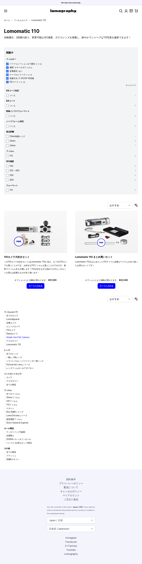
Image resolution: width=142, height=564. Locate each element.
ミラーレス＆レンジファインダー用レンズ (24, 361)
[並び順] (120, 205)
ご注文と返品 (71, 499)
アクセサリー (12, 341)
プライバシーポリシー (71, 483)
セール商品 (9, 428)
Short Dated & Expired (17, 423)
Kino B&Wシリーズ (14, 412)
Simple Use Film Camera (17, 337)
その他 (7, 448)
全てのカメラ (12, 315)
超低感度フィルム (14, 419)
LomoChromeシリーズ (16, 415)
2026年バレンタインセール (18, 439)
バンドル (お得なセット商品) (19, 443)
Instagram (71, 537)
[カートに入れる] (35, 286)
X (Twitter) (71, 545)
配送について (71, 487)
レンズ (7, 350)
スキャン (10, 408)
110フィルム (11, 404)
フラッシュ (11, 455)
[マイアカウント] (126, 11)
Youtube (71, 549)
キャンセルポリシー (71, 491)
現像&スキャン (12, 459)
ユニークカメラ (13, 326)
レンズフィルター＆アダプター (20, 368)
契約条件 (71, 479)
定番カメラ (11, 323)
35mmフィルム (13, 397)
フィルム (8, 390)
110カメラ (10, 330)
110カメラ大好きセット (16, 256)
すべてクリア (131, 85)
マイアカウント (71, 495)
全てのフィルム (13, 394)
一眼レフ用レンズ (14, 357)
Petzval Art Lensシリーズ (18, 364)
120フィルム (12, 401)
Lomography (71, 553)
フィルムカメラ (21, 20)
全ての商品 (11, 384)
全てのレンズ (12, 353)
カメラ (9, 377)
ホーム (7, 20)
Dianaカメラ (12, 333)
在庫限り (10, 435)
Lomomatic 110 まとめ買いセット (94, 256)
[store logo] (63, 11)
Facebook (71, 541)
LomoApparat (13, 319)
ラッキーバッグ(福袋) (15, 432)
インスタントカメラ (13, 374)
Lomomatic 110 (13, 344)
